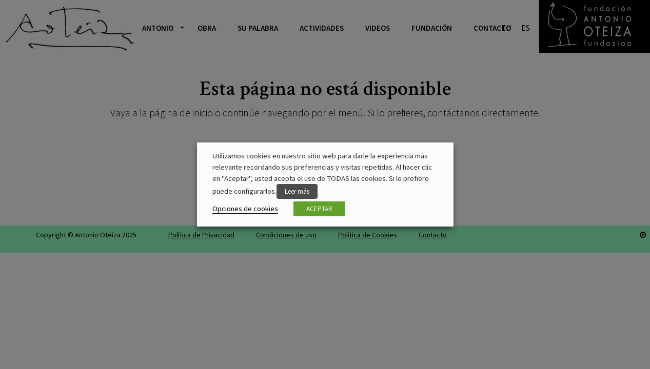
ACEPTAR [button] (319, 208)
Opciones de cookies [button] (245, 208)
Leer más (297, 191)
